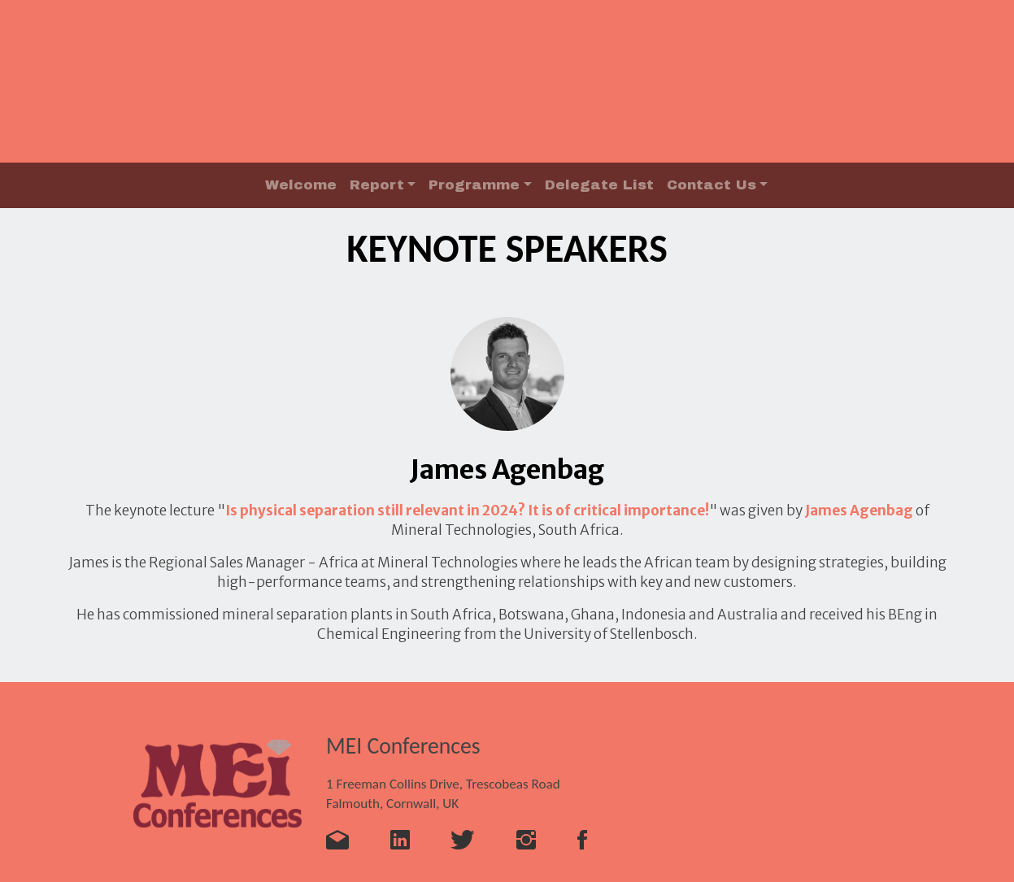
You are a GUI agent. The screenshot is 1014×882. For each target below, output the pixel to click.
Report (377, 185)
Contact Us (711, 185)
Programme (474, 185)
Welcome (301, 185)
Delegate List (599, 185)
